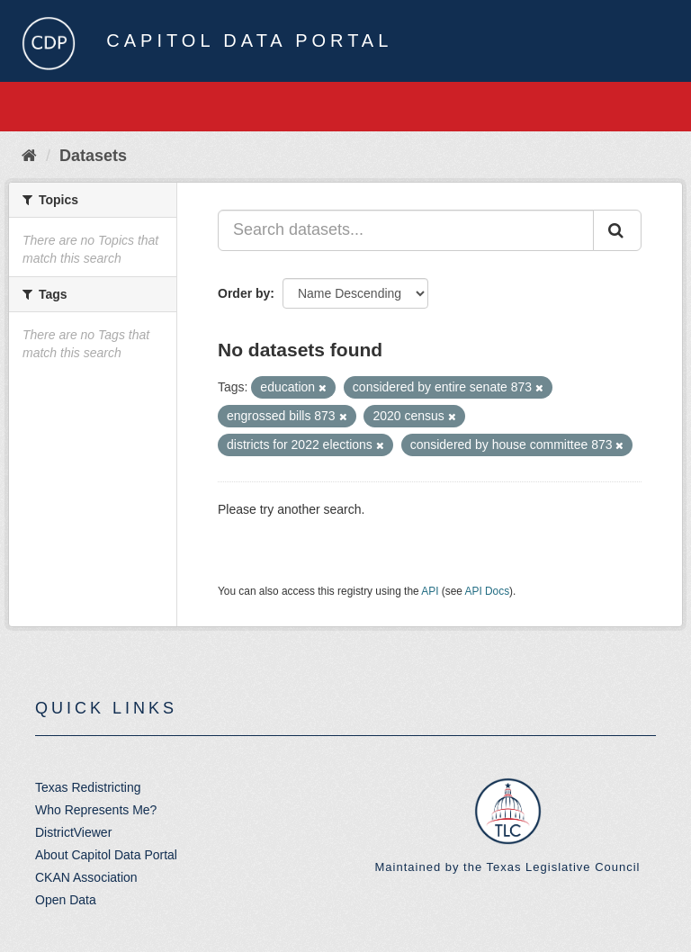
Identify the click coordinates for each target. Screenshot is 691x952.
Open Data (65, 900)
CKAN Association (86, 877)
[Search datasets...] (406, 230)
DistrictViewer (73, 832)
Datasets (93, 156)
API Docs (487, 591)
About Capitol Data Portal (106, 855)
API (429, 591)
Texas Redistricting (88, 787)
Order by (244, 293)
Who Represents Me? (96, 810)
